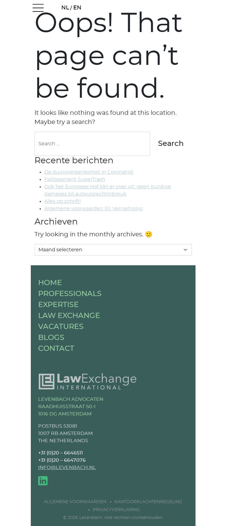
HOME (50, 283)
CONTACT (56, 348)
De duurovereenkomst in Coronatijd (88, 172)
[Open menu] (38, 8)
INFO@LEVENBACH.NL (67, 467)
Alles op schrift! (62, 201)
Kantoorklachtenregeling (148, 502)
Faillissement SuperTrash (74, 179)
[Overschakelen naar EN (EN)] (77, 8)
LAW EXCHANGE (69, 315)
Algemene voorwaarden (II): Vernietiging (93, 208)
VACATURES (61, 326)
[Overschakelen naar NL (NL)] (65, 8)
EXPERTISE (58, 305)
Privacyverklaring (116, 510)
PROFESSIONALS (70, 294)
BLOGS (51, 337)
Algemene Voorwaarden (75, 502)
